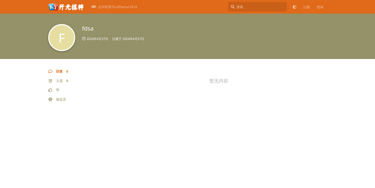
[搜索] (257, 6)
